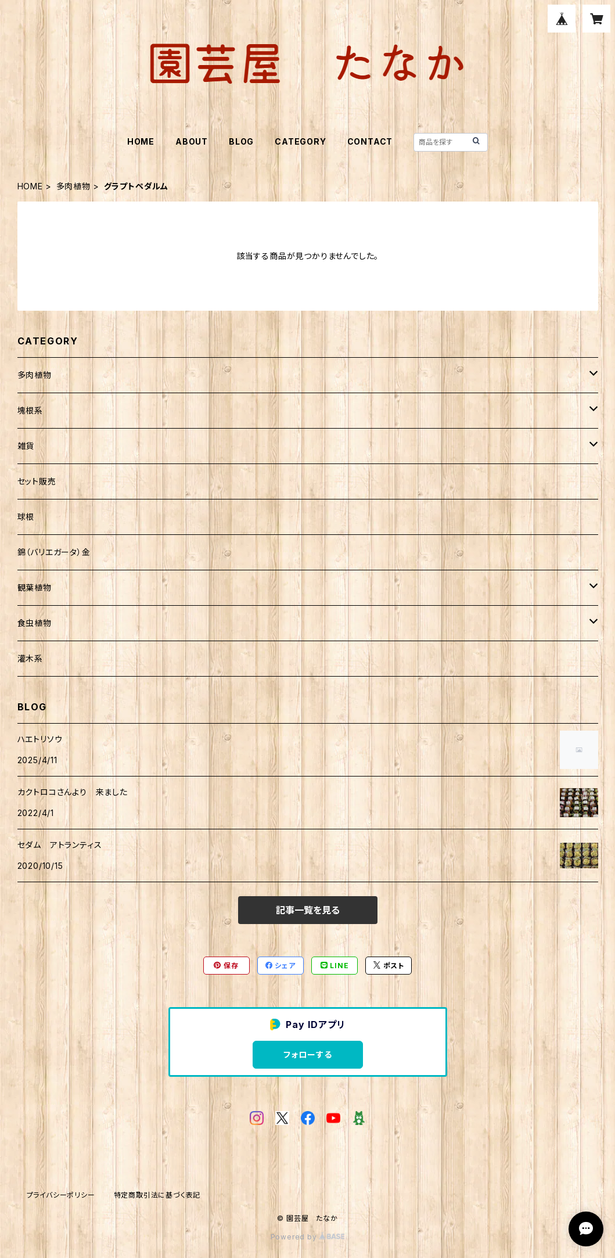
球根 (26, 517)
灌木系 (30, 658)
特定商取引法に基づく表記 (157, 1195)
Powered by (308, 1236)
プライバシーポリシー (61, 1195)
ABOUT (191, 141)
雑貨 (26, 446)
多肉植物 (73, 186)
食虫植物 (34, 623)
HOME (140, 141)
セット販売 (36, 481)
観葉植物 (34, 587)
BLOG (241, 141)
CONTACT (370, 141)
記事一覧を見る (308, 910)
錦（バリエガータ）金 (54, 552)
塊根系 (30, 410)
